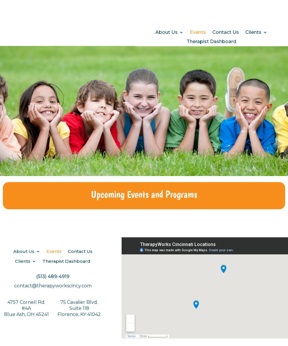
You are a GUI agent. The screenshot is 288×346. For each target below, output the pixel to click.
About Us (166, 32)
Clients (253, 32)
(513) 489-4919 (52, 276)
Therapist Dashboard (211, 41)
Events (198, 32)
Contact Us (225, 32)
